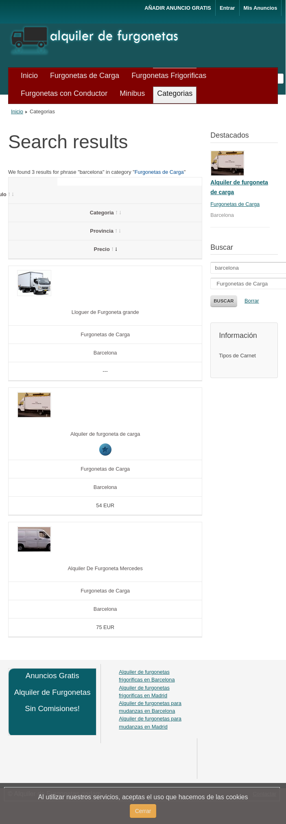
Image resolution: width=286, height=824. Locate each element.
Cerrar (143, 811)
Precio (105, 249)
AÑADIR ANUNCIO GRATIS (177, 8)
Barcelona (105, 353)
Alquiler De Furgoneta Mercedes (105, 568)
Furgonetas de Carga (159, 172)
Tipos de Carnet (237, 356)
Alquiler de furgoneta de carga (105, 434)
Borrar (252, 301)
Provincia (105, 231)
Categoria (105, 213)
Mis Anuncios (260, 8)
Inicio (17, 111)
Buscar (224, 300)
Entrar (227, 8)
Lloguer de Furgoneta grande (105, 312)
